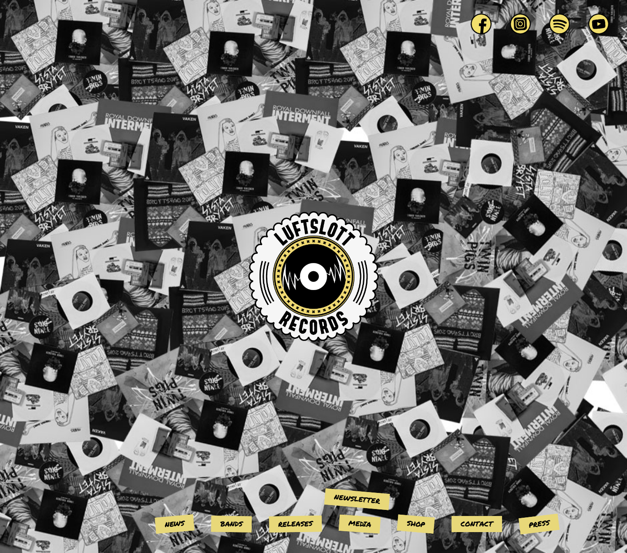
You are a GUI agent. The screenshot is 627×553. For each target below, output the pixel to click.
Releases (295, 523)
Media (359, 523)
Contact (477, 524)
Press (539, 523)
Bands (231, 524)
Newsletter (357, 499)
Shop (415, 523)
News (174, 523)
